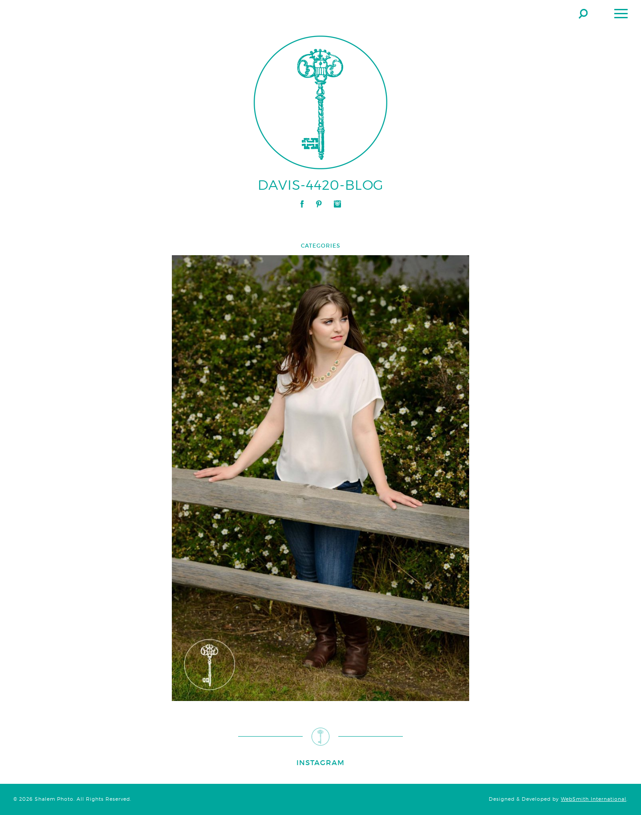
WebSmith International (593, 799)
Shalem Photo (95, 13)
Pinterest (318, 204)
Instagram (337, 204)
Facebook (302, 204)
